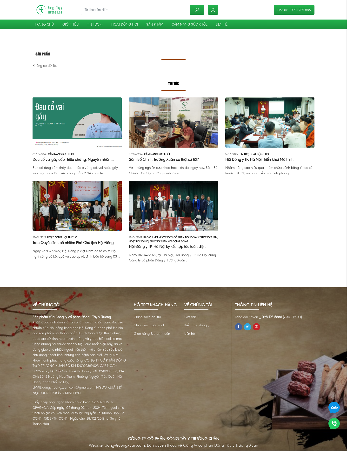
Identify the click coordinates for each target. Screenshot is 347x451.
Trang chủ (44, 24)
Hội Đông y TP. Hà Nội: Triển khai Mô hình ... (261, 159)
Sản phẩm (154, 24)
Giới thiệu (70, 24)
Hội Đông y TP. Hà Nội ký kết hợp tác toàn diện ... (169, 246)
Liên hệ (221, 24)
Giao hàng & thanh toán (152, 333)
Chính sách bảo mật (149, 325)
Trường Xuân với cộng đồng (169, 241)
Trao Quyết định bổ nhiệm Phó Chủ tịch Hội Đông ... (75, 242)
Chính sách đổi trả (147, 317)
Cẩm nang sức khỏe (189, 24)
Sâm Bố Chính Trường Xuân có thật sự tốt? (164, 159)
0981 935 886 (301, 10)
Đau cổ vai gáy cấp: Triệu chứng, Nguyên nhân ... (73, 159)
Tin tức (95, 24)
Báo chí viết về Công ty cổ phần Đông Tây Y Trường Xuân (180, 237)
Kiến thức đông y (196, 325)
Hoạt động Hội (124, 24)
